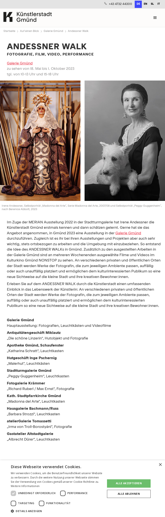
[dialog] (82, 488)
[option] (145, 4)
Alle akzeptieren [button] (129, 483)
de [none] (138, 4)
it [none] (158, 4)
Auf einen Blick (29, 31)
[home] (27, 18)
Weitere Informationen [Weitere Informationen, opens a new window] (25, 486)
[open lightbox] (82, 142)
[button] (155, 17)
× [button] (160, 464)
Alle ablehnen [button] (129, 494)
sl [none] (152, 4)
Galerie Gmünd (53, 31)
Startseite (9, 31)
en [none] (145, 4)
